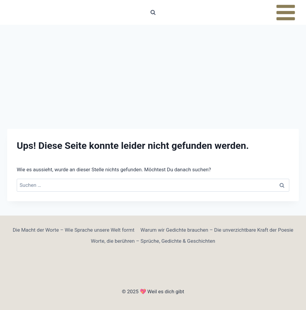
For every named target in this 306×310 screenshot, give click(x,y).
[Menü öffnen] (285, 12)
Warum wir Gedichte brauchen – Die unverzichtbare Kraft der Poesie (216, 230)
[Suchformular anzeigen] (153, 12)
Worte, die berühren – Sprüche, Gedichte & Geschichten (153, 241)
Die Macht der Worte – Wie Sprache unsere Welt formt (73, 230)
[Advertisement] (153, 70)
